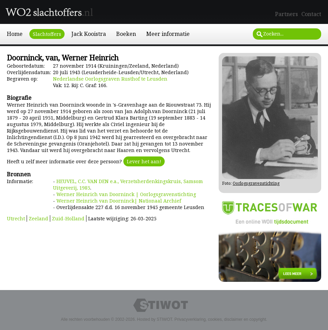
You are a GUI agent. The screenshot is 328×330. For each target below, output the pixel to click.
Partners (286, 14)
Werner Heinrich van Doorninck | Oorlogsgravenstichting (126, 194)
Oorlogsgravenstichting (256, 183)
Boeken (126, 34)
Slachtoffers (47, 34)
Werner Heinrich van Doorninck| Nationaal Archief (118, 200)
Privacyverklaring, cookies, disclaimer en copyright (220, 319)
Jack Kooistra (88, 34)
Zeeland (38, 218)
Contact (311, 14)
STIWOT (164, 319)
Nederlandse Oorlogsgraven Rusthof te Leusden (110, 78)
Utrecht (16, 218)
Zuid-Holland (68, 218)
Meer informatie (168, 34)
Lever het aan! (144, 161)
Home (15, 34)
